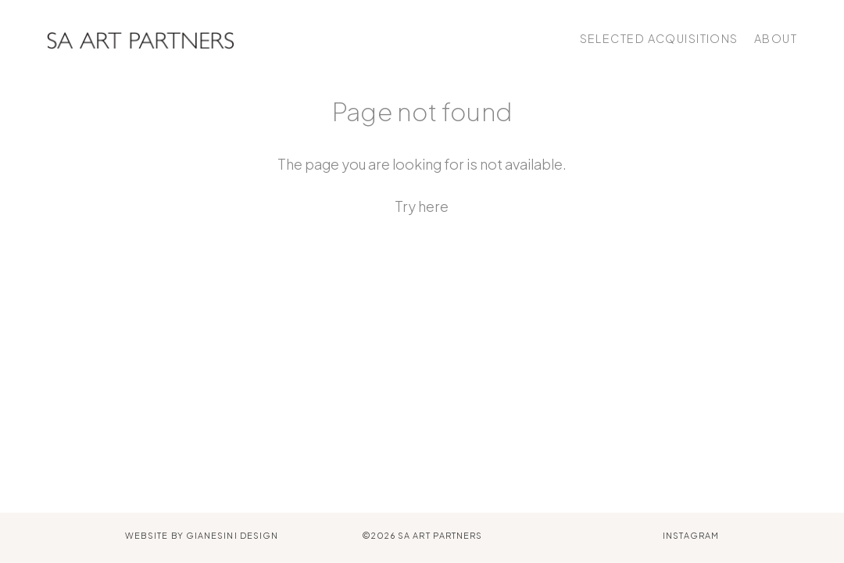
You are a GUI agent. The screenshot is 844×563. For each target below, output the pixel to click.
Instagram (691, 535)
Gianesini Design (232, 535)
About (775, 38)
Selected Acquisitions (659, 38)
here (433, 206)
